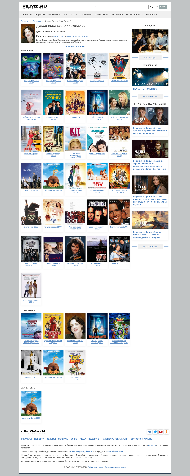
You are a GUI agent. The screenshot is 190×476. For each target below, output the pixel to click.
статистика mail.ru (141, 439)
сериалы (63, 439)
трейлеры (87, 15)
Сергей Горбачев (115, 451)
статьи (74, 15)
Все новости (150, 96)
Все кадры (150, 57)
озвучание (71, 36)
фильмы (51, 439)
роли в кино (59, 36)
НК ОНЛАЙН (117, 15)
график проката (134, 15)
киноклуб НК (102, 15)
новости (27, 15)
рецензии (40, 15)
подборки (94, 439)
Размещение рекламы (115, 467)
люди (83, 439)
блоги (74, 439)
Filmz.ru (152, 445)
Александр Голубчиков (81, 451)
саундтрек (83, 36)
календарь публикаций (115, 439)
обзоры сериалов (58, 15)
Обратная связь (95, 467)
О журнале (151, 15)
